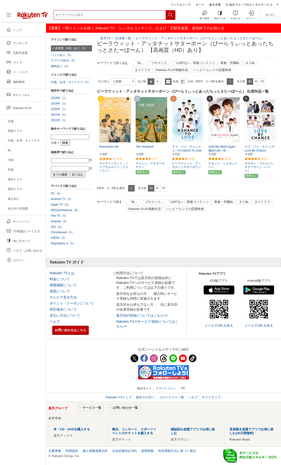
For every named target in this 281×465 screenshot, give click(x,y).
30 (249, 81)
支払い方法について (65, 315)
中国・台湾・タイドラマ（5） (70, 82)
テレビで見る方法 (63, 297)
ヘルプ (55, 321)
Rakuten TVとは (62, 273)
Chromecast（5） (62, 232)
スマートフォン (166, 388)
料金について (60, 279)
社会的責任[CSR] (124, 451)
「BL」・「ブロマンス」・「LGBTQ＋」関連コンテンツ (175, 63)
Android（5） (59, 221)
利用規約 (72, 451)
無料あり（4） (60, 66)
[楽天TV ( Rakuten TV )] (32, 17)
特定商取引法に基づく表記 (177, 451)
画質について (60, 291)
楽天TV (105, 38)
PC (183, 388)
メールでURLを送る (219, 325)
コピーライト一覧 (171, 397)
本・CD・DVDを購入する (72, 429)
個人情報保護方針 (95, 451)
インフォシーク (180, 4)
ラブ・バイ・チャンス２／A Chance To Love (187, 148)
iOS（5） (57, 227)
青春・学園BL (230, 63)
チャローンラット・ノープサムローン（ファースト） (113, 167)
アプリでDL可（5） (64, 60)
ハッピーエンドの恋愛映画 (212, 70)
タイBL (250, 63)
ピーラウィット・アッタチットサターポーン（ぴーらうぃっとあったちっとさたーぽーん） (200, 38)
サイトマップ (211, 397)
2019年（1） (59, 103)
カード (199, 4)
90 (262, 81)
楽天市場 (215, 4)
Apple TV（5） (60, 204)
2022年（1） (59, 120)
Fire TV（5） (59, 215)
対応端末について (63, 309)
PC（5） (56, 193)
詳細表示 (183, 81)
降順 (157, 81)
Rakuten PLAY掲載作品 (172, 70)
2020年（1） (59, 109)
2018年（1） (59, 98)
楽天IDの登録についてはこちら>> (142, 315)
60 (256, 81)
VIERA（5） (59, 238)
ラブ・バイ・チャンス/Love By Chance (259, 148)
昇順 (151, 81)
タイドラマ (142, 70)
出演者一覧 (123, 38)
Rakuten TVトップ (119, 397)
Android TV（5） (62, 199)
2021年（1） (59, 114)
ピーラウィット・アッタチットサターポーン (186, 165)
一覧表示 (168, 81)
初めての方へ (145, 397)
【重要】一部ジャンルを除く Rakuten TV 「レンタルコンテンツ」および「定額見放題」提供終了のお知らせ (136, 28)
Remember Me (109, 146)
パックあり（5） (62, 55)
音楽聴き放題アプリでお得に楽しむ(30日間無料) (251, 431)
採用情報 (147, 451)
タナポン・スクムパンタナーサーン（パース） (259, 167)
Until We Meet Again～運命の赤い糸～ (223, 148)
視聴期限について (63, 285)
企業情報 (54, 451)
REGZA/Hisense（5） (65, 210)
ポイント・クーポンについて (72, 303)
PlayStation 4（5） (63, 243)
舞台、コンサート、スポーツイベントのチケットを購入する (134, 431)
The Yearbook (145, 146)
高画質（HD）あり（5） (71, 48)
